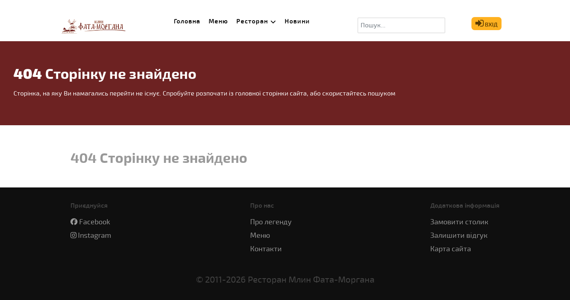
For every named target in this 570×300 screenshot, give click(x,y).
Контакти (266, 249)
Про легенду (271, 222)
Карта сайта (450, 249)
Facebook (94, 222)
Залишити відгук (459, 235)
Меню (260, 235)
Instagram (94, 235)
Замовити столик (459, 222)
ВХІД (486, 23)
